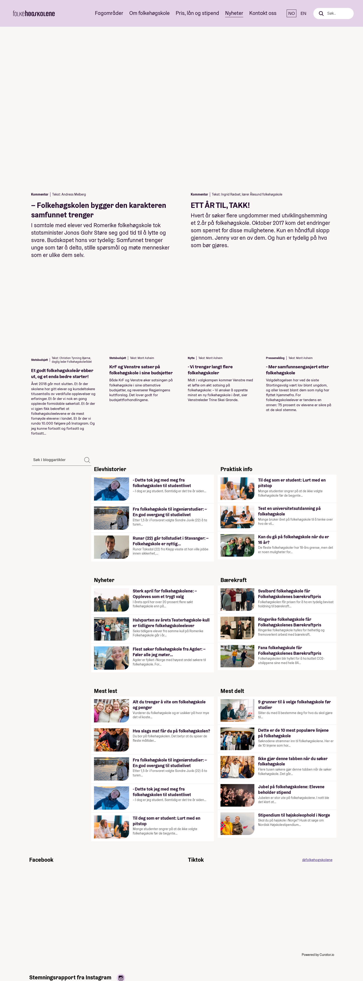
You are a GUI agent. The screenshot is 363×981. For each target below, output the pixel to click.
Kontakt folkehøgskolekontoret (204, 925)
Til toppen (319, 915)
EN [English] (303, 13)
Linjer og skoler (146, 925)
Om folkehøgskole (149, 13)
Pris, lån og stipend (197, 13)
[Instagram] (11, 935)
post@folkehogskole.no (316, 944)
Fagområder (109, 13)
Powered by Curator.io (318, 739)
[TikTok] (11, 954)
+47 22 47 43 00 (310, 937)
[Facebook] (11, 916)
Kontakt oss (262, 13)
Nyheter (234, 13)
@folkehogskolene (317, 643)
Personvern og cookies (212, 932)
